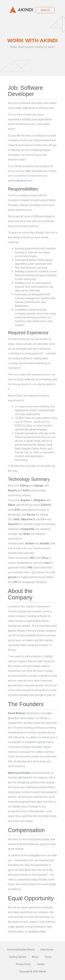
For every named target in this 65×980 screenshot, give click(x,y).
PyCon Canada (32, 747)
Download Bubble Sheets (21, 949)
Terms (47, 956)
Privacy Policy (23, 964)
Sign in (45, 10)
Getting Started (17, 956)
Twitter (41, 964)
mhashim (26, 777)
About (35, 956)
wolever (15, 718)
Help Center (47, 949)
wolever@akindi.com (20, 180)
